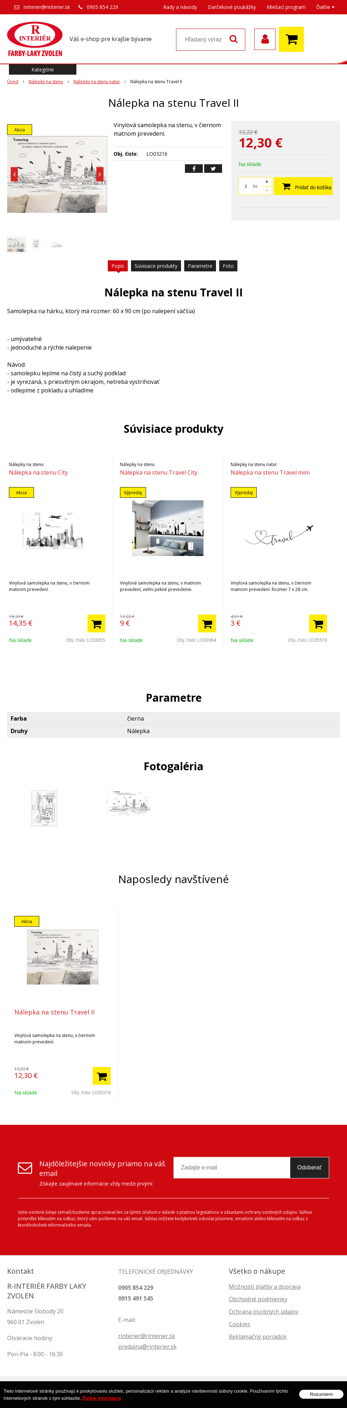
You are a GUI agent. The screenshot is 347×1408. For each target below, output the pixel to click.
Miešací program (286, 7)
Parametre (200, 265)
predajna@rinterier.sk (147, 1347)
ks (255, 186)
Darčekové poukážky (232, 7)
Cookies (239, 1324)
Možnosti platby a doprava (265, 1287)
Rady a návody (180, 7)
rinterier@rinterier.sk (47, 7)
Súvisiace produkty (156, 265)
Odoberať (309, 1167)
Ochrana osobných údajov (263, 1312)
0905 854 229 (102, 7)
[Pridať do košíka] (96, 623)
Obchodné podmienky (258, 1299)
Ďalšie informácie (101, 1398)
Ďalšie (325, 7)
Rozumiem (321, 1394)
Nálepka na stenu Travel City (158, 472)
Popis (117, 265)
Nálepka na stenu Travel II (54, 1012)
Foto (228, 265)
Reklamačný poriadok (258, 1337)
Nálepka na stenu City (38, 472)
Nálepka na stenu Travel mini (270, 472)
